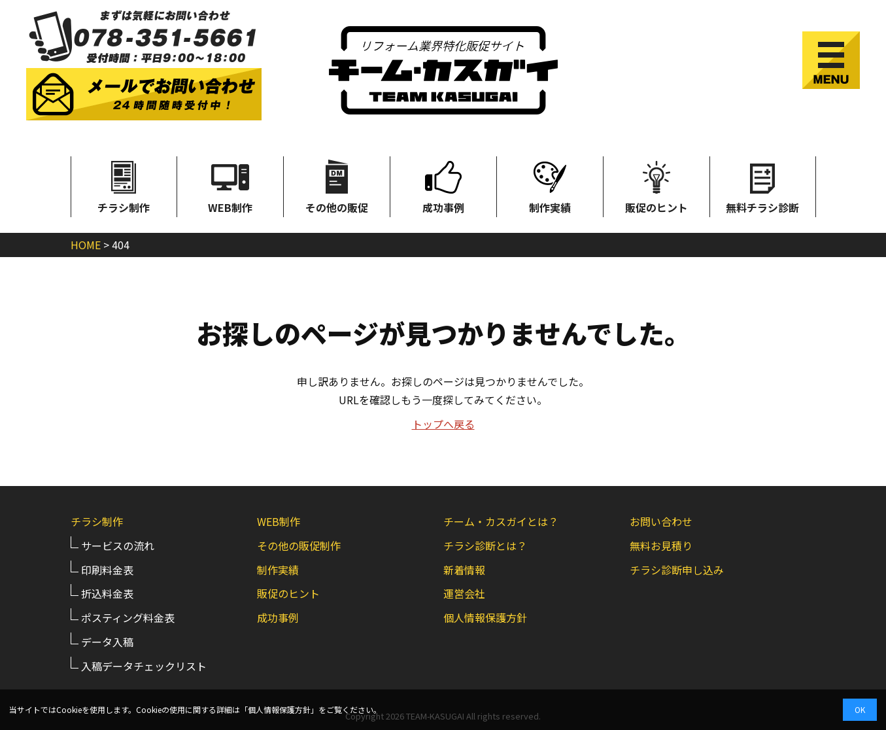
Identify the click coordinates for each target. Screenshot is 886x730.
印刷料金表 (107, 570)
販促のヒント (656, 185)
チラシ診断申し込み (677, 570)
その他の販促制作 (299, 545)
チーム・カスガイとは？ (500, 521)
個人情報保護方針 (485, 617)
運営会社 (464, 593)
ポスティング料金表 (128, 617)
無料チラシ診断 (762, 185)
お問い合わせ (661, 521)
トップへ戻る (443, 424)
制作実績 (550, 185)
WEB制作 (230, 185)
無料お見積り (661, 545)
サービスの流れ (117, 545)
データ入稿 (107, 642)
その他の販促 (336, 185)
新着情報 (464, 570)
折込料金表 (107, 593)
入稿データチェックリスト (144, 666)
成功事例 (443, 185)
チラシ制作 (123, 185)
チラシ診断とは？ (485, 545)
